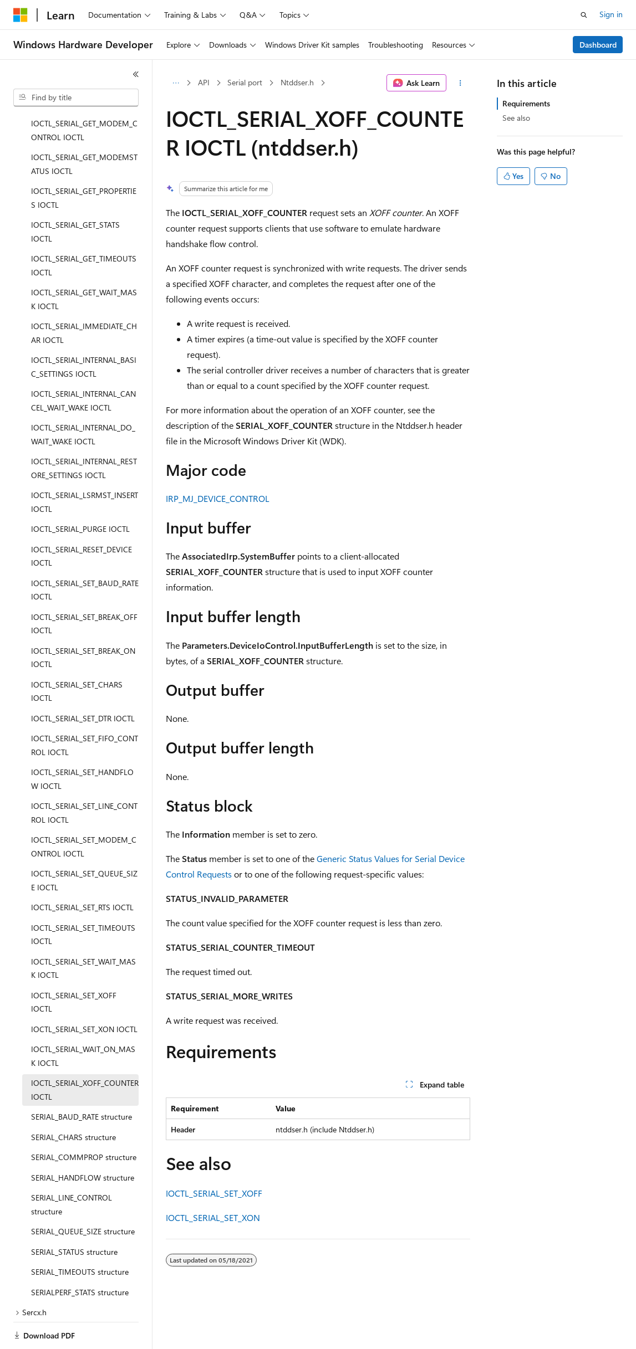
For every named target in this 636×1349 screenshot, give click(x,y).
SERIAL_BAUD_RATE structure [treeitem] (81, 1078)
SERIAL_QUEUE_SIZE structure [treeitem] (83, 1193)
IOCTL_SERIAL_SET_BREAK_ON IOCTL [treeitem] (83, 619)
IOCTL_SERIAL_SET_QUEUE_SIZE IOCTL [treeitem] (84, 842)
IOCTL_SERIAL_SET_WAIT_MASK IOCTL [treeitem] (83, 930)
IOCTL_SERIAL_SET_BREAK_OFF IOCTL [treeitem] (84, 585)
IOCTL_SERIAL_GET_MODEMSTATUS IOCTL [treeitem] (84, 126)
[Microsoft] (20, 15)
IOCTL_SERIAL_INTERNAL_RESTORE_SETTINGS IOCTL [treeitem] (84, 430)
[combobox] (76, 97)
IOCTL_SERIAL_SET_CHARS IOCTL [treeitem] (77, 653)
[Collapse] (135, 74)
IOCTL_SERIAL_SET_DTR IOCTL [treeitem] (83, 680)
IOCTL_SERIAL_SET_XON (213, 1217)
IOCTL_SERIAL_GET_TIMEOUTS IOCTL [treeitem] (83, 227)
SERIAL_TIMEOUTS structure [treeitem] (80, 1233)
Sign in (611, 14)
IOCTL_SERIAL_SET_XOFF (214, 1193)
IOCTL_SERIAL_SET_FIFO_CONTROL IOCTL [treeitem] (84, 707)
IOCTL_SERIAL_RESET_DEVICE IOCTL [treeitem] (81, 518)
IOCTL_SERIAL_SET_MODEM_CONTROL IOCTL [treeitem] (83, 808)
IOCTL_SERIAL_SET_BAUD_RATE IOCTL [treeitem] (85, 552)
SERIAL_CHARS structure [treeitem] (73, 1099)
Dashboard (598, 44)
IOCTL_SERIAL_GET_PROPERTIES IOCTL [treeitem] (83, 159)
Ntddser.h (297, 82)
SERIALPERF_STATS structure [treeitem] (80, 1254)
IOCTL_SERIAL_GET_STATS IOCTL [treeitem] (75, 193)
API (204, 82)
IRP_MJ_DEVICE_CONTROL (217, 498)
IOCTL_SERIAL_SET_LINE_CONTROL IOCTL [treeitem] (84, 774)
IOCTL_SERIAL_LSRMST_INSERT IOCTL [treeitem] (84, 464)
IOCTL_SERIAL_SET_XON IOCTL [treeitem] (84, 991)
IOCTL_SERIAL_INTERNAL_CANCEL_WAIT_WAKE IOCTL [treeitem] (83, 362)
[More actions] (460, 83)
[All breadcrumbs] (175, 83)
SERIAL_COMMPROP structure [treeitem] (83, 1119)
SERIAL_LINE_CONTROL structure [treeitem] (71, 1166)
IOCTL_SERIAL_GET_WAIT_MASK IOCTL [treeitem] (84, 261)
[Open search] (584, 15)
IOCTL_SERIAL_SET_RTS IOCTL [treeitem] (82, 869)
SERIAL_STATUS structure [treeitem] (74, 1213)
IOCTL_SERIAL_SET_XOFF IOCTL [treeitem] (73, 964)
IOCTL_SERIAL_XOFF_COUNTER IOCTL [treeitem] (85, 1051)
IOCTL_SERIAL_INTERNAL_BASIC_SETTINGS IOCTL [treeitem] (83, 328)
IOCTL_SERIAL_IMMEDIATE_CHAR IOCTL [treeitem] (84, 295)
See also (516, 117)
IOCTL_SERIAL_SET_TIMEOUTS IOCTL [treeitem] (83, 896)
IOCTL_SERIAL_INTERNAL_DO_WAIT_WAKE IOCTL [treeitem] (83, 396)
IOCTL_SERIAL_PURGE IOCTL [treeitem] (80, 490)
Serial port (244, 82)
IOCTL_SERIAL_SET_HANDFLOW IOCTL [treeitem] (82, 741)
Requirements (526, 103)
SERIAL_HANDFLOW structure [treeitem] (82, 1139)
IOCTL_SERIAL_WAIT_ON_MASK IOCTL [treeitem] (83, 1018)
